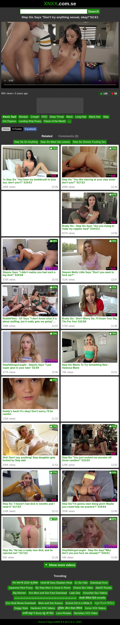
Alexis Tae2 (9, 116)
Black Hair (94, 116)
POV (44, 116)
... (69, 121)
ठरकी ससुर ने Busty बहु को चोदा (38, 613)
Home (41, 622)
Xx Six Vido (81, 582)
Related (47, 136)
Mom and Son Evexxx (50, 603)
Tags (50, 622)
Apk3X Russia (103, 587)
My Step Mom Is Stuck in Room (52, 587)
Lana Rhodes (63, 613)
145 (104, 93)
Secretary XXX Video (85, 613)
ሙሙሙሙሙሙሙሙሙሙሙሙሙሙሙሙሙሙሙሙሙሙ (45, 598)
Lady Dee (75, 593)
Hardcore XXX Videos (43, 608)
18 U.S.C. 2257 (73, 622)
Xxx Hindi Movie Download (21, 603)
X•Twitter (17, 129)
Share (6, 129)
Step (105, 116)
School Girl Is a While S (78, 603)
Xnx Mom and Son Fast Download (48, 593)
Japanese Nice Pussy (21, 587)
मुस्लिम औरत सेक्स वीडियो (70, 608)
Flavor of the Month (55, 121)
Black (70, 116)
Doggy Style (21, 608)
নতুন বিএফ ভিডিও (104, 603)
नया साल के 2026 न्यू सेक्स (25, 582)
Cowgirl (35, 116)
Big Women (19, 593)
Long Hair (80, 116)
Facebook (30, 129)
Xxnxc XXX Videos (95, 608)
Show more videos (60, 565)
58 (114, 93)
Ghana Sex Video (83, 587)
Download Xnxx (99, 582)
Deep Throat (57, 116)
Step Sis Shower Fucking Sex (89, 142)
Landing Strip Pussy (30, 121)
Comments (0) (68, 136)
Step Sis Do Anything (26, 142)
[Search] (53, 11)
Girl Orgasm (9, 121)
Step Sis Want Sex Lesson (55, 142)
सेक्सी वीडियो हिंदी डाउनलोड (92, 598)
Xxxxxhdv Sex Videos (95, 593)
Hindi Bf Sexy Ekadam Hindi (56, 582)
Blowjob (23, 116)
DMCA (58, 622)
